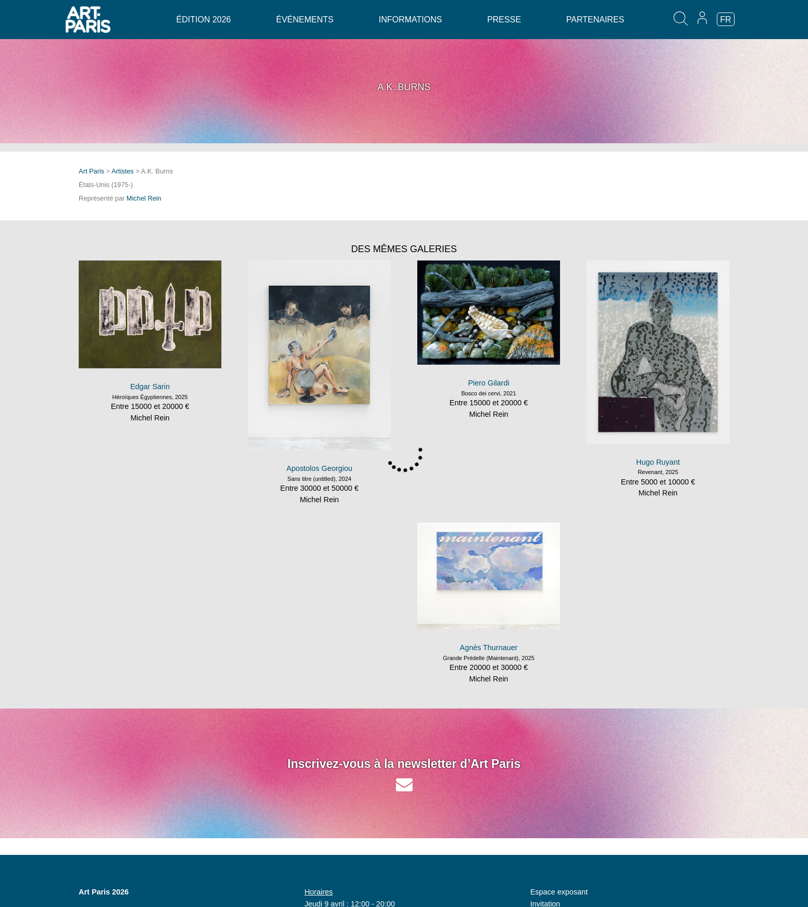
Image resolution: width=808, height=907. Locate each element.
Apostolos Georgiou (319, 468)
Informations (410, 19)
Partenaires (595, 19)
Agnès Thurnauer (489, 647)
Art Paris (91, 171)
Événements (304, 19)
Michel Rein (144, 198)
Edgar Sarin (150, 386)
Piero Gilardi (488, 383)
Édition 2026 (203, 19)
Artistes (122, 171)
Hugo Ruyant (658, 462)
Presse (504, 19)
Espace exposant (559, 892)
